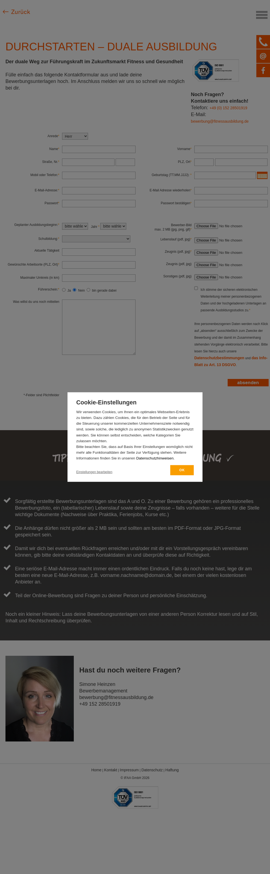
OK (182, 470)
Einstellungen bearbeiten (94, 472)
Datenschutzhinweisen (155, 458)
